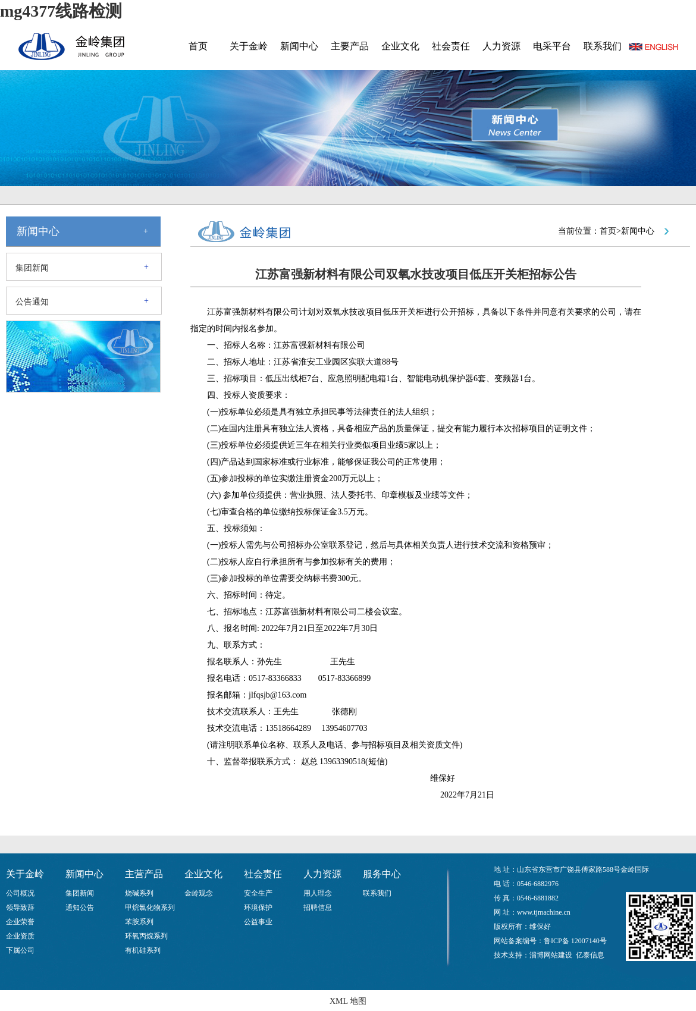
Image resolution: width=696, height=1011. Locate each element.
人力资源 (501, 46)
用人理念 (317, 893)
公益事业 (258, 922)
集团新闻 (32, 267)
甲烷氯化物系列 (150, 907)
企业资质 (20, 936)
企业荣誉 (20, 922)
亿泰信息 (590, 955)
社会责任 (451, 46)
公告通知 (32, 301)
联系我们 (603, 46)
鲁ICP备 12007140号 (575, 941)
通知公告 (79, 907)
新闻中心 (299, 46)
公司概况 (20, 893)
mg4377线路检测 (61, 11)
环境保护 (258, 907)
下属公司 (20, 950)
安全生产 (258, 893)
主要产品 (350, 46)
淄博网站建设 (550, 955)
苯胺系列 (139, 922)
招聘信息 (317, 907)
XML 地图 (348, 1001)
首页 (198, 46)
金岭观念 (198, 893)
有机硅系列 (143, 950)
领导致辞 (20, 907)
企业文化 (400, 46)
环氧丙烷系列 (146, 936)
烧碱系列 (139, 893)
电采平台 (552, 46)
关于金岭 (249, 46)
